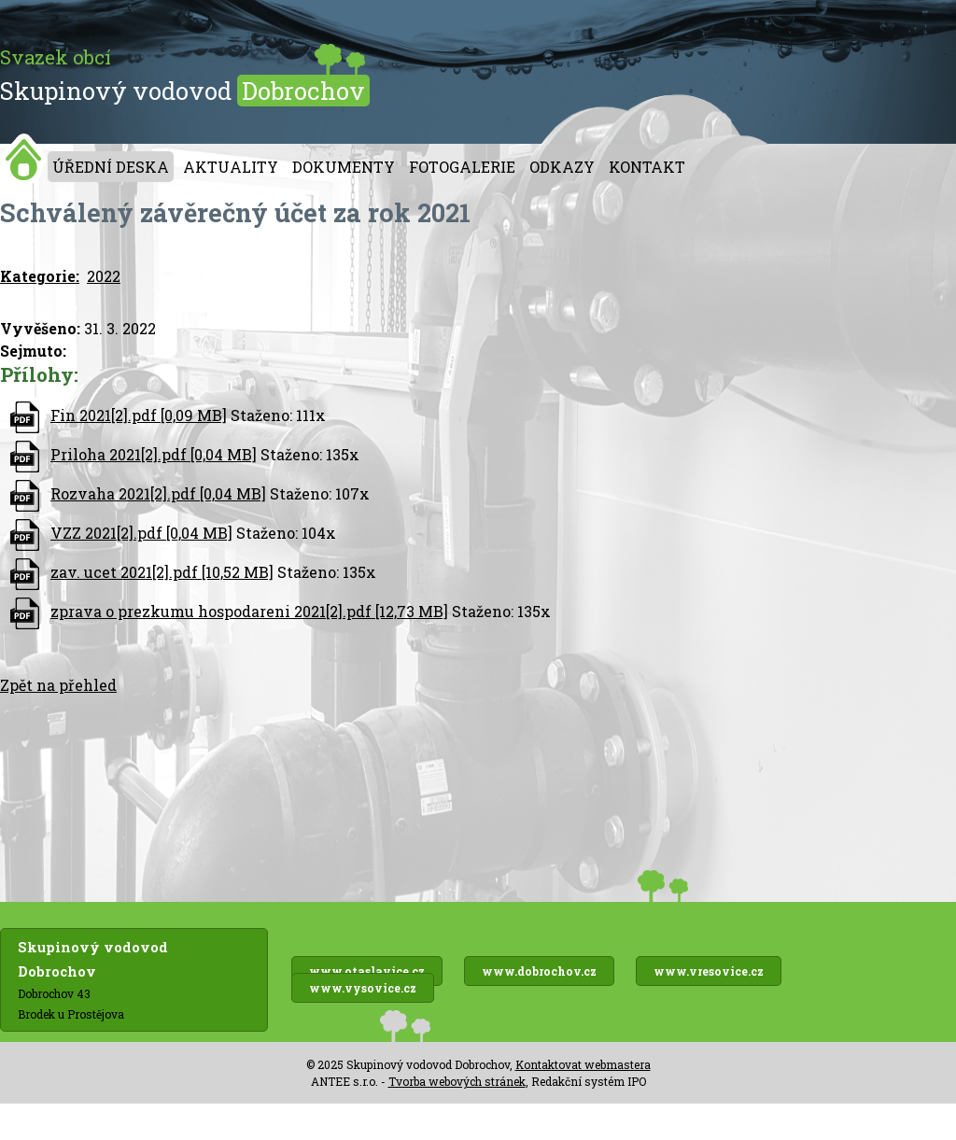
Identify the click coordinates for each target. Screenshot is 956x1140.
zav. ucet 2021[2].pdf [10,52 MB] (162, 572)
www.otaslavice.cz (367, 971)
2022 (103, 276)
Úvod (24, 159)
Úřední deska (110, 166)
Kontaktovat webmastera (583, 1064)
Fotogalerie (462, 166)
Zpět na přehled (58, 685)
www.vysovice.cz (362, 987)
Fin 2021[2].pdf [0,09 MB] (138, 415)
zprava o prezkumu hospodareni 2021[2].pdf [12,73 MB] (249, 611)
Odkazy (562, 166)
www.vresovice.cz (709, 971)
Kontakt (647, 166)
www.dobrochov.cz (539, 971)
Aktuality (230, 166)
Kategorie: (39, 276)
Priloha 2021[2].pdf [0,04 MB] (153, 454)
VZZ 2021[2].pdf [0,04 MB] (141, 532)
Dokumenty (343, 166)
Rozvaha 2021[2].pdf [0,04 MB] (158, 493)
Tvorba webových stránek (457, 1081)
